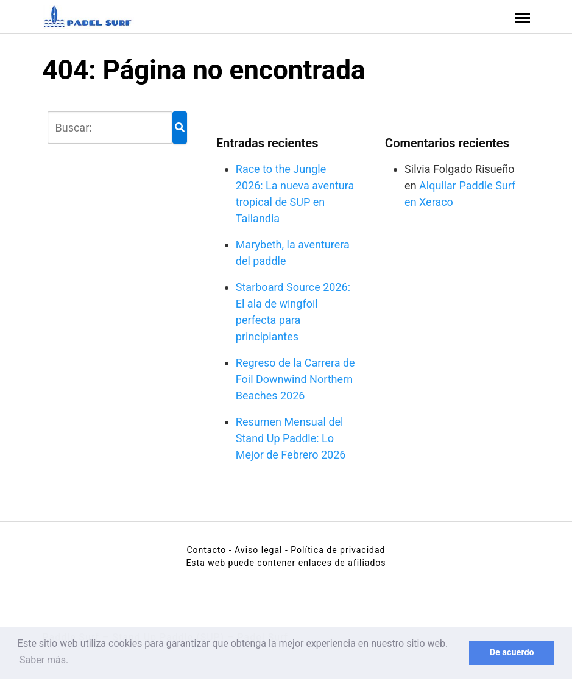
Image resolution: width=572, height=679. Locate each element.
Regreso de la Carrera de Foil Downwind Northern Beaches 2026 (295, 379)
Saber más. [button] (43, 660)
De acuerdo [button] (512, 652)
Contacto (206, 550)
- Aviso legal (256, 550)
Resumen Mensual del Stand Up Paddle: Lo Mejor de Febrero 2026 (291, 438)
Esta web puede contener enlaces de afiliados (286, 563)
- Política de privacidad (335, 550)
